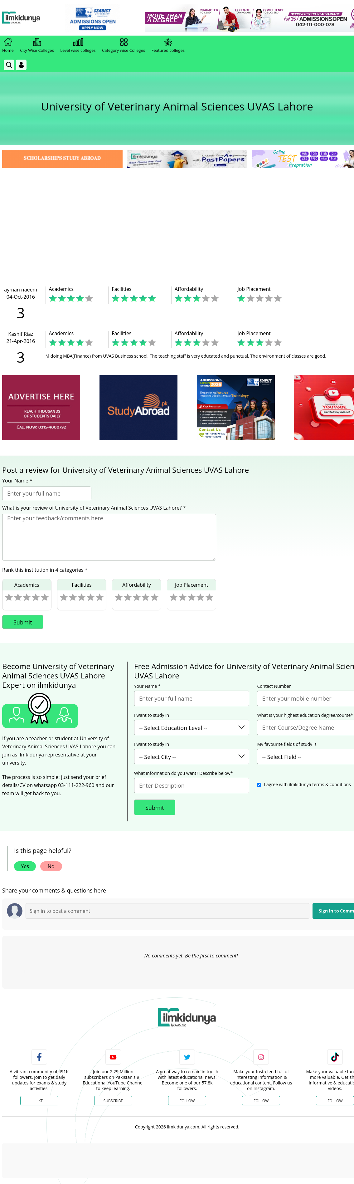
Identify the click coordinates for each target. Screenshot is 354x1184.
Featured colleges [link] (168, 45)
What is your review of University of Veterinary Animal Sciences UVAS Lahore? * (94, 508)
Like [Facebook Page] (39, 1100)
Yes (25, 866)
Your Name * (17, 480)
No (51, 866)
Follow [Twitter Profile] (187, 1100)
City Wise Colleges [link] (37, 45)
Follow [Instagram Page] (261, 1100)
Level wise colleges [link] (77, 45)
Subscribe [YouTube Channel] (113, 1100)
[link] (108, 18)
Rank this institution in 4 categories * (45, 570)
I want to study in (151, 715)
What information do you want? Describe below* (183, 773)
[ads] (41, 407)
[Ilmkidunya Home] (36, 18)
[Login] (21, 65)
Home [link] (8, 45)
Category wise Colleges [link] (123, 45)
